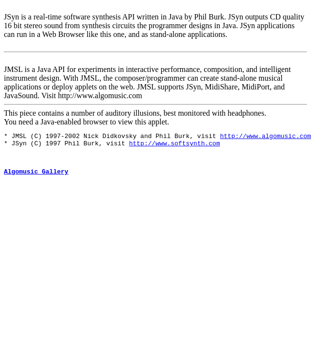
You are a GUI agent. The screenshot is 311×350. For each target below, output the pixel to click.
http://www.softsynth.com (174, 145)
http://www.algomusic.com (265, 137)
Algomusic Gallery (36, 178)
